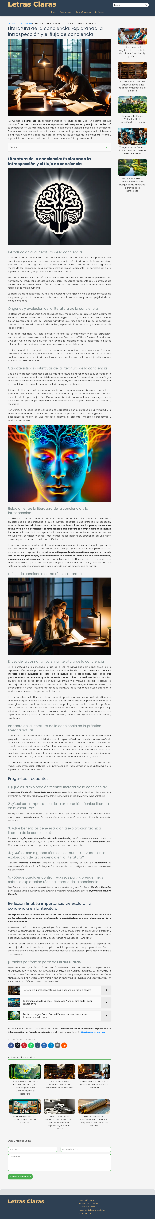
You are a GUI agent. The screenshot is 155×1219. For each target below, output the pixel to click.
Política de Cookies (86, 1207)
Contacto (99, 12)
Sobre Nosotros (83, 12)
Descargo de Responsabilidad (91, 1210)
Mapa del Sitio (84, 1213)
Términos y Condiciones (88, 1203)
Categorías (65, 12)
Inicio (53, 12)
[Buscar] (146, 5)
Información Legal (86, 1200)
